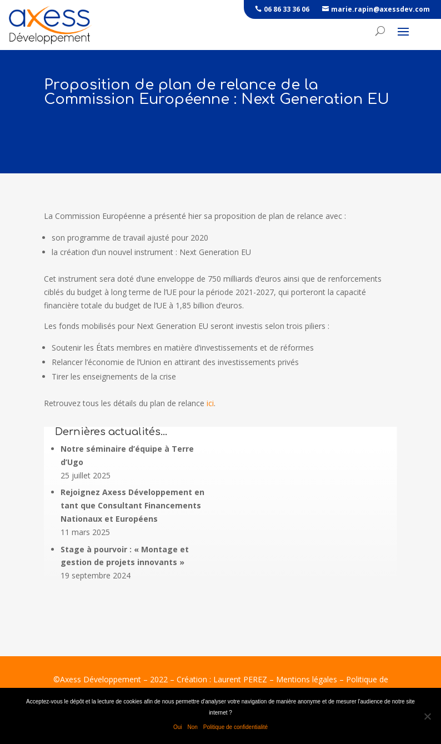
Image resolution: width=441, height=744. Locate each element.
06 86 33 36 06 (286, 9)
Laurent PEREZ (240, 679)
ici (210, 403)
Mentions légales (306, 679)
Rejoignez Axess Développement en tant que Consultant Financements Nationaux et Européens (132, 505)
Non (193, 727)
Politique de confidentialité (235, 727)
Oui (177, 727)
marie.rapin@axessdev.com (380, 9)
